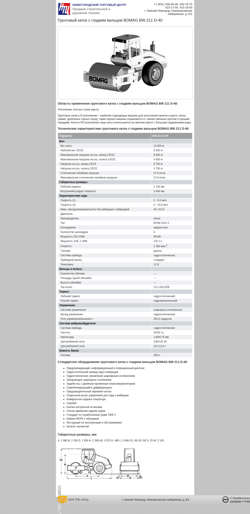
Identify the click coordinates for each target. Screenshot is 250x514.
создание (235, 501)
